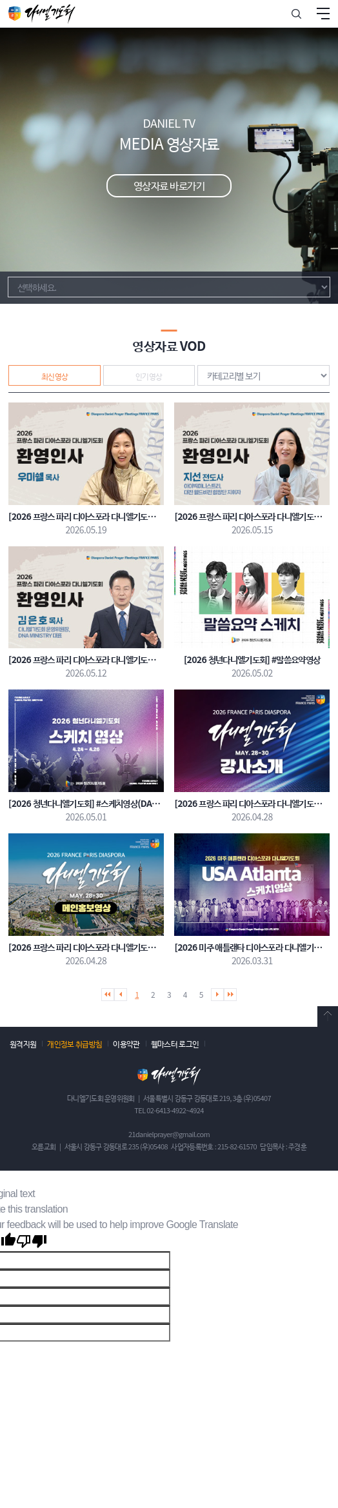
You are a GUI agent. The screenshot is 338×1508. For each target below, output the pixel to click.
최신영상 (54, 375)
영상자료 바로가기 (169, 185)
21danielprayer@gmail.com (169, 1134)
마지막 (230, 994)
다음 (217, 994)
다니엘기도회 (41, 13)
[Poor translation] (31, 1242)
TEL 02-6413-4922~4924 (168, 1110)
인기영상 (149, 375)
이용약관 (126, 1043)
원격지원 (23, 1043)
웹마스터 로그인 (175, 1043)
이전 (120, 994)
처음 (107, 994)
